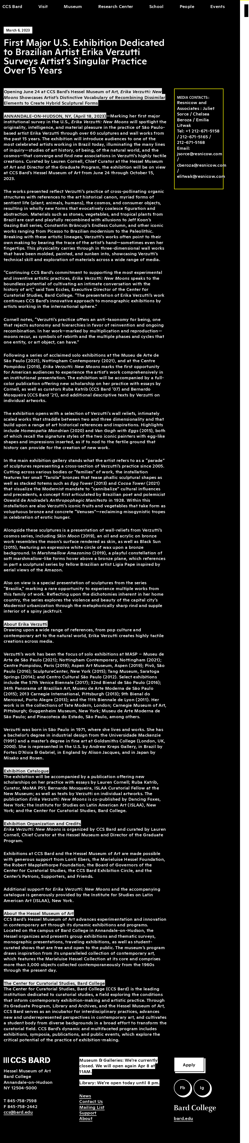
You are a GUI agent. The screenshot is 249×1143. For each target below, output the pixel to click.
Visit (43, 6)
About (85, 1118)
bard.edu (183, 1118)
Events (217, 6)
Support (87, 1112)
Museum (73, 6)
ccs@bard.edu (18, 1112)
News (85, 1095)
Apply (189, 1064)
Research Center (115, 6)
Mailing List (91, 1107)
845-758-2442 (22, 1106)
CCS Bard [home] (12, 6)
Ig (202, 1087)
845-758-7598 (22, 1100)
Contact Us (91, 1101)
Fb (182, 1087)
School (156, 6)
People (187, 6)
